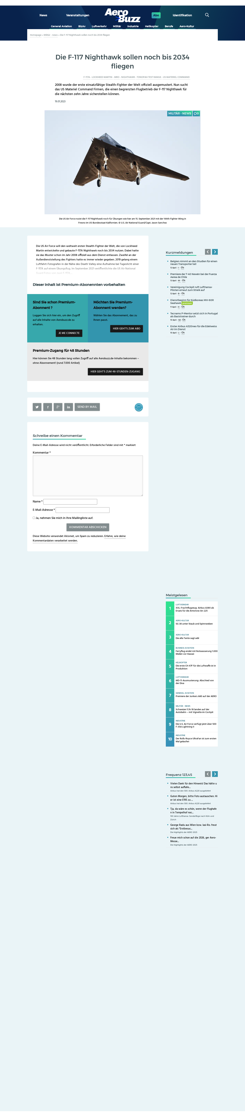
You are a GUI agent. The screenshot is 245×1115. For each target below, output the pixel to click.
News (43, 15)
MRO (116, 77)
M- (179, 280)
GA (179, 320)
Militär (117, 26)
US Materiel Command (176, 77)
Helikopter (151, 26)
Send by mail (87, 407)
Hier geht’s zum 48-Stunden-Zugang (115, 371)
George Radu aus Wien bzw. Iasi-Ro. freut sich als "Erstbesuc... (193, 827)
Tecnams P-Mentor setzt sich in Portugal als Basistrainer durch (194, 315)
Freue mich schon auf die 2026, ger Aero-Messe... (193, 839)
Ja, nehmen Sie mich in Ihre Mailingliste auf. (63, 518)
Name (38, 501)
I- (178, 267)
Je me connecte (69, 333)
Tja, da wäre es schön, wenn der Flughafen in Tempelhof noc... (193, 811)
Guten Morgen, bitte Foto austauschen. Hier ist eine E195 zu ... (193, 798)
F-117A (87, 77)
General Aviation (61, 26)
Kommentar (42, 452)
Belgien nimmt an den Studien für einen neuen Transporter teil (193, 263)
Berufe (169, 26)
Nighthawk (128, 77)
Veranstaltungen (77, 15)
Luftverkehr (99, 26)
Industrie (133, 26)
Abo (156, 15)
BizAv (81, 26)
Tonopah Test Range (149, 77)
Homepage (35, 35)
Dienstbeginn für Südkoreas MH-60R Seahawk (192, 301)
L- (179, 333)
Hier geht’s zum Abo (126, 328)
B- (179, 293)
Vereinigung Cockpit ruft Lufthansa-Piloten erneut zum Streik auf (191, 288)
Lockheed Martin (102, 77)
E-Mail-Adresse (44, 510)
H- (179, 307)
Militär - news (51, 35)
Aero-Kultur (187, 26)
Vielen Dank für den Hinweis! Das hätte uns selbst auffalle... (193, 785)
